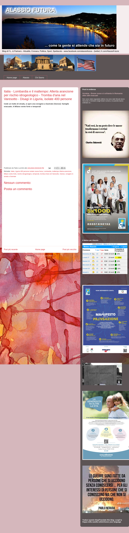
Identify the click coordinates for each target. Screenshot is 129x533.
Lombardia (47, 171)
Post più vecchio (69, 249)
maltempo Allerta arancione (61, 171)
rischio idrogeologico (24, 174)
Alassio (26, 78)
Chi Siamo (39, 78)
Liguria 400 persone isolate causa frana (29, 171)
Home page (12, 78)
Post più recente (11, 249)
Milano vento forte (10, 174)
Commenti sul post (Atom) (44, 256)
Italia (12, 171)
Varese (62, 174)
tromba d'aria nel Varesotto (49, 174)
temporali (36, 174)
